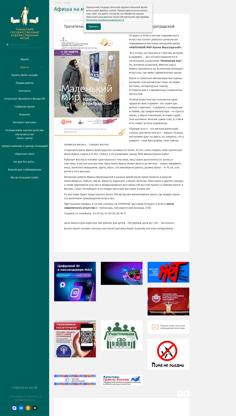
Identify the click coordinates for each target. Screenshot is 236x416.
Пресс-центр (24, 138)
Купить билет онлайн (24, 75)
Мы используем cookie (25, 177)
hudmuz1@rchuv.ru (25, 400)
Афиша (24, 67)
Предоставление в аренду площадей (25, 146)
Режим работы (25, 83)
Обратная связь (24, 154)
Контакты (24, 91)
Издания (24, 114)
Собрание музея (25, 106)
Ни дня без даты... (24, 161)
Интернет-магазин (24, 122)
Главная (58, 3)
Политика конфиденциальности (105, 20)
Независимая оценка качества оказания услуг (24, 132)
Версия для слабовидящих (24, 169)
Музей (25, 59)
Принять (93, 26)
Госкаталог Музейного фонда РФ (24, 98)
